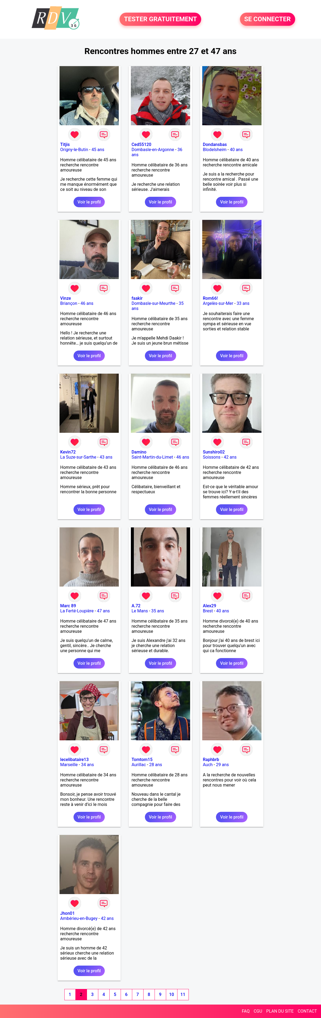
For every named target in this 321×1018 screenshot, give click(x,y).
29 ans (222, 764)
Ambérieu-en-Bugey (78, 918)
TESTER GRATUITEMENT (160, 19)
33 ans (243, 303)
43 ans (106, 457)
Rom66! (210, 298)
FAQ (246, 1011)
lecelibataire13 (74, 759)
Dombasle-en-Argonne (152, 149)
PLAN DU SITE (280, 1011)
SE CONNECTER (267, 19)
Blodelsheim (214, 149)
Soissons (211, 457)
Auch (207, 764)
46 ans (87, 303)
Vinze (65, 298)
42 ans (230, 457)
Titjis (65, 144)
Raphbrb (211, 759)
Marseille (69, 764)
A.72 (135, 605)
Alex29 (209, 605)
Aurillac (138, 764)
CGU (258, 1011)
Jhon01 (67, 913)
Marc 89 (68, 605)
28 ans (155, 764)
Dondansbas (215, 144)
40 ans (236, 149)
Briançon (68, 303)
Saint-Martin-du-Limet (152, 457)
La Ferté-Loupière (77, 610)
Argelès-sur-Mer (218, 303)
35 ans (157, 610)
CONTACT (307, 1011)
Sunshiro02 (214, 452)
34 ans (87, 764)
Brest (208, 610)
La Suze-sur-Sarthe (78, 457)
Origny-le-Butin (74, 149)
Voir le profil (89, 202)
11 (182, 994)
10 (171, 994)
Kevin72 (68, 452)
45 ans (98, 149)
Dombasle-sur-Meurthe (153, 303)
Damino (138, 452)
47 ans (103, 610)
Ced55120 (141, 144)
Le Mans (139, 610)
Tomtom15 (141, 759)
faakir (136, 298)
